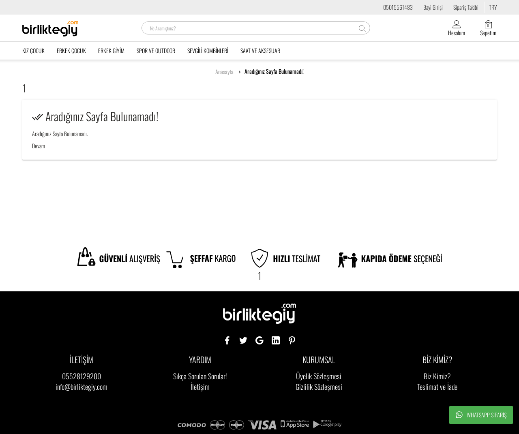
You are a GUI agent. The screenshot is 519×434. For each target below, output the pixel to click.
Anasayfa (224, 72)
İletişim (200, 386)
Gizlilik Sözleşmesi (319, 386)
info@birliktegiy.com (81, 386)
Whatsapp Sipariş (481, 415)
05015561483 (398, 7)
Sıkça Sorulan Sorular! (200, 376)
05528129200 (81, 376)
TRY (493, 7)
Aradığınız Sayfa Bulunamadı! (274, 71)
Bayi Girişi (433, 7)
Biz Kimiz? (437, 376)
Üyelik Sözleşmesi (318, 376)
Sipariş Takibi (465, 7)
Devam (38, 145)
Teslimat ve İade (437, 386)
